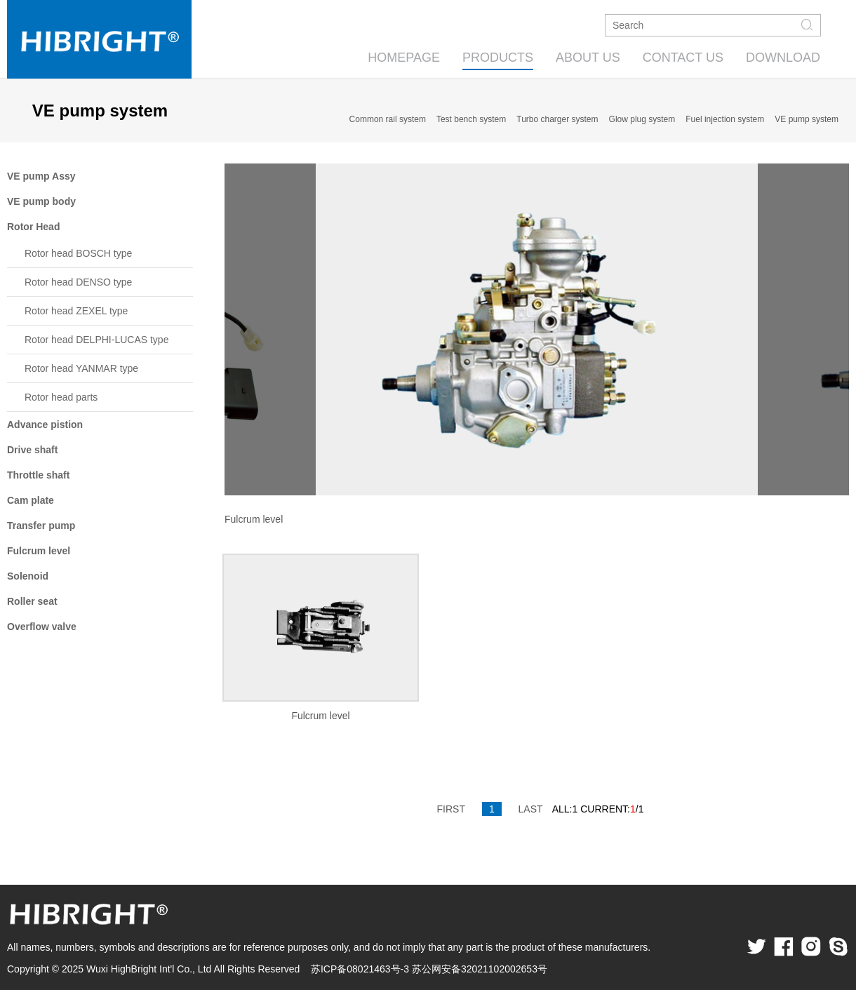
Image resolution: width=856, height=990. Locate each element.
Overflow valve (41, 626)
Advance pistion (45, 424)
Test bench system (471, 119)
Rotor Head (33, 226)
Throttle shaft (38, 475)
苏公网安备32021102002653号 (479, 969)
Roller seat (32, 601)
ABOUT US (588, 58)
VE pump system (806, 119)
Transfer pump (41, 525)
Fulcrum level (38, 550)
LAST (531, 809)
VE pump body (41, 201)
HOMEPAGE (404, 58)
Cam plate (30, 500)
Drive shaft (32, 449)
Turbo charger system (557, 119)
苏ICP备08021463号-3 (360, 969)
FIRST (451, 809)
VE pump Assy (41, 176)
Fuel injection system (725, 119)
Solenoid (27, 576)
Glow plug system (642, 119)
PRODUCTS (497, 58)
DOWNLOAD (783, 58)
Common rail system (387, 119)
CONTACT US (683, 58)
